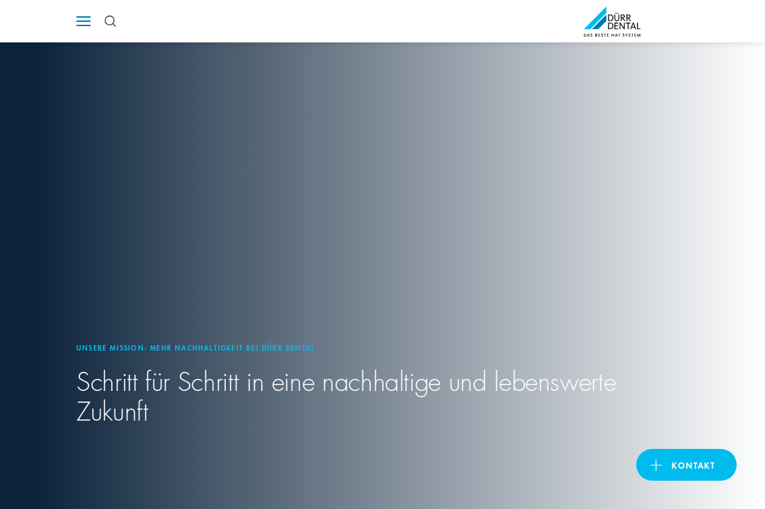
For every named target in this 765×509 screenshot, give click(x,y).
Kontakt (693, 465)
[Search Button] (110, 21)
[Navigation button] (83, 21)
